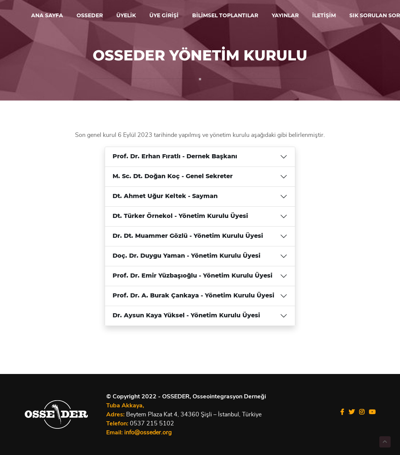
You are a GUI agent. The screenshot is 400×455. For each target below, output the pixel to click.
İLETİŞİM (324, 15)
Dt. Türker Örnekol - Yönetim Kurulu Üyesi (180, 218)
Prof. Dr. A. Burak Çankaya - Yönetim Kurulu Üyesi (193, 297)
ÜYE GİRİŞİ (164, 15)
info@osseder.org (147, 432)
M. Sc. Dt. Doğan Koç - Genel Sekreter (173, 178)
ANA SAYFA (47, 15)
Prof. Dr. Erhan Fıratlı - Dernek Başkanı (175, 158)
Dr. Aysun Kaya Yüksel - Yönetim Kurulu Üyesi (186, 317)
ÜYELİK (126, 15)
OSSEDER (90, 15)
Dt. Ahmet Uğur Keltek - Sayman (165, 198)
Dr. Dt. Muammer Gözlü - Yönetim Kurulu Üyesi (188, 237)
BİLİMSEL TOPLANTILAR (225, 15)
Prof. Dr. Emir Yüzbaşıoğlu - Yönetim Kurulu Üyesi (192, 277)
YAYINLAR (285, 15)
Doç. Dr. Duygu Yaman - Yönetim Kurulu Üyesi (186, 257)
